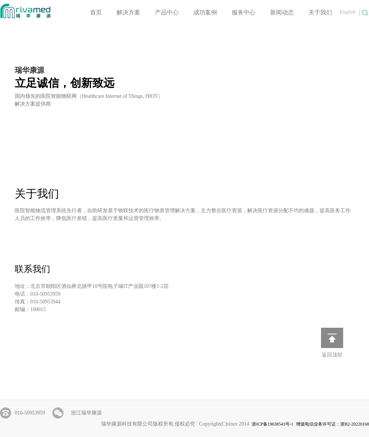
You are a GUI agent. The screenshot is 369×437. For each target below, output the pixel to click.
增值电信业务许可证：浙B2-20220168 (332, 424)
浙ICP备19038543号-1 (272, 424)
